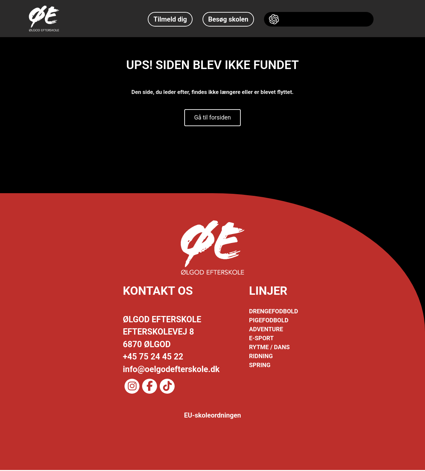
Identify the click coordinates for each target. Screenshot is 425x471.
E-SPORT (261, 339)
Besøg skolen (228, 19)
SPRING (259, 365)
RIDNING (261, 356)
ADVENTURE (266, 330)
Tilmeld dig (170, 19)
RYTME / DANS (269, 348)
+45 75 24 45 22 (153, 357)
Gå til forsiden (212, 118)
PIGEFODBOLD (269, 321)
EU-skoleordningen (212, 416)
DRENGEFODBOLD (273, 312)
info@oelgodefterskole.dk (171, 370)
